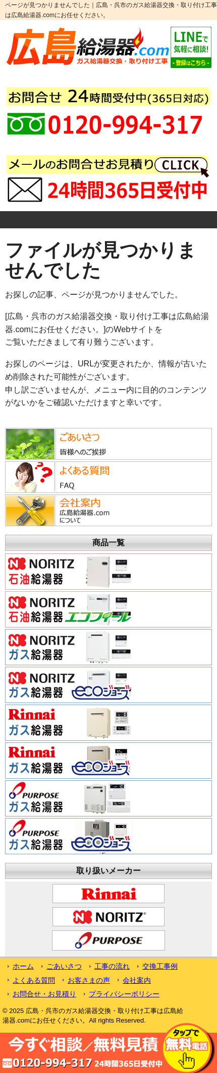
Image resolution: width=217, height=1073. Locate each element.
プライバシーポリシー (124, 994)
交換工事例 (160, 966)
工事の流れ (112, 966)
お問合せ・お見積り (44, 994)
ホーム (23, 966)
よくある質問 (34, 980)
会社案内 (137, 980)
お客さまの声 (89, 980)
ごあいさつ (64, 966)
